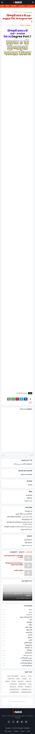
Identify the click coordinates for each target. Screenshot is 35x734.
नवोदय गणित (17, 628)
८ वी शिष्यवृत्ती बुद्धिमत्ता (17, 663)
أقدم (3, 455)
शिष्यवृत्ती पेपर (17, 645)
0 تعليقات (9, 25)
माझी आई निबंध (18, 570)
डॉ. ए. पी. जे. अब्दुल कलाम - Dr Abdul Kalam (18, 595)
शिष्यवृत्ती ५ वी (28, 511)
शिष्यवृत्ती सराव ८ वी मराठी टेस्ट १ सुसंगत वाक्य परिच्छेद (14, 564)
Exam (17, 612)
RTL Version (8, 731)
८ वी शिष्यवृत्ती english (17, 12)
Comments (13, 552)
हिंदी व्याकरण (28, 543)
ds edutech (30, 6)
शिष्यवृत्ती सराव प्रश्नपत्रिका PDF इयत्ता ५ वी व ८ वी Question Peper (19, 523)
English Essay (28, 501)
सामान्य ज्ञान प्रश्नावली (26, 475)
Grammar (17, 615)
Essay (17, 610)
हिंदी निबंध (29, 498)
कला (17, 620)
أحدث (31, 455)
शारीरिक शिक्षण (17, 643)
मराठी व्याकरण (28, 540)
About (22, 731)
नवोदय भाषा (17, 630)
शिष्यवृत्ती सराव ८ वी (27, 520)
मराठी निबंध (29, 495)
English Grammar (27, 545)
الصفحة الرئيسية (28, 12)
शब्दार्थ (17, 640)
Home (28, 731)
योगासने (30, 485)
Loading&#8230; (17, 225)
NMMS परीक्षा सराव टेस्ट (17, 617)
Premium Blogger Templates (21, 728)
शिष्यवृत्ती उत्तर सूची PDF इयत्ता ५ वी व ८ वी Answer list (18, 527)
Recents (22, 552)
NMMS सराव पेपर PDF (26, 529)
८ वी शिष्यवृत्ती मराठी (17, 666)
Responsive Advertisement (17, 701)
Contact (16, 731)
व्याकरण (13, 6)
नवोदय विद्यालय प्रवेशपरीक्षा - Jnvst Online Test (19, 517)
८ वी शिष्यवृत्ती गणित (17, 661)
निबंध (7, 6)
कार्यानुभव (17, 622)
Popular (29, 552)
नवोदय (17, 625)
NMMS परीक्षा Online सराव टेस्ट (24, 514)
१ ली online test (17, 656)
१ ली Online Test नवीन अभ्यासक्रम (23, 464)
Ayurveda (21, 6)
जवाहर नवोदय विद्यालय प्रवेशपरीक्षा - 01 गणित (13, 556)
